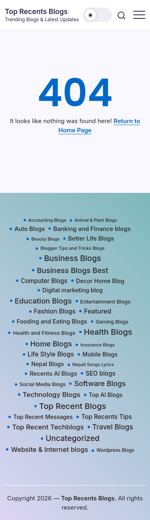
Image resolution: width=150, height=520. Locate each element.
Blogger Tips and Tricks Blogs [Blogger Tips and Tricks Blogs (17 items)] (72, 248)
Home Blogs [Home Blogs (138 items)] (51, 344)
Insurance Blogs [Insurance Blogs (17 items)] (97, 345)
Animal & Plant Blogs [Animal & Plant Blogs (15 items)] (95, 220)
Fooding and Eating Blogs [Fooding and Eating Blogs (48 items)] (52, 321)
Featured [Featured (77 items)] (97, 311)
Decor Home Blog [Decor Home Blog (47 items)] (100, 280)
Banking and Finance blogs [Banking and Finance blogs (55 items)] (91, 229)
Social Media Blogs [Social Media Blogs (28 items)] (43, 384)
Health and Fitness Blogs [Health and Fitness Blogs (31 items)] (44, 333)
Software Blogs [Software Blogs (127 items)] (100, 383)
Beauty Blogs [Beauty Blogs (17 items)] (45, 239)
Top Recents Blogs (36, 11)
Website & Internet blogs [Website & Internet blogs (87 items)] (49, 449)
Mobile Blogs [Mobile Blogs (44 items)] (100, 354)
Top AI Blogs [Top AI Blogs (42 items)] (105, 394)
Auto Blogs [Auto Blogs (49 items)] (29, 229)
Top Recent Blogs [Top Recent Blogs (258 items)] (72, 406)
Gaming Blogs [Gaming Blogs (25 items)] (112, 322)
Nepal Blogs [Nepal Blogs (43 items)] (47, 363)
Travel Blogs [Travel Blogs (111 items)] (112, 427)
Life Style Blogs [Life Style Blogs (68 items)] (51, 354)
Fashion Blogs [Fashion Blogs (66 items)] (55, 311)
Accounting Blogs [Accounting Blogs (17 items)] (47, 220)
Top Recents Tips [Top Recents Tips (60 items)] (106, 417)
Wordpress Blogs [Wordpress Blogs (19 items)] (115, 450)
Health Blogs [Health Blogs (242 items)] (108, 332)
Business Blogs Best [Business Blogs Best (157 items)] (72, 270)
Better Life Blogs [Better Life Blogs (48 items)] (91, 238)
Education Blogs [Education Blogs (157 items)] (43, 300)
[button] (97, 15)
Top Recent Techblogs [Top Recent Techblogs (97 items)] (48, 427)
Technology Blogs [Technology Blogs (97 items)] (51, 395)
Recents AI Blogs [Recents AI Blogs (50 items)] (53, 373)
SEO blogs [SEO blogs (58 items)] (101, 373)
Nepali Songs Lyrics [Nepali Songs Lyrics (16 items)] (93, 364)
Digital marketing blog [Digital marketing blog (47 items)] (72, 290)
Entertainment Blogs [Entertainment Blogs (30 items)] (105, 301)
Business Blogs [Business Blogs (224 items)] (72, 258)
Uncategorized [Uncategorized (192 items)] (73, 438)
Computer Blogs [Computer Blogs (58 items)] (44, 281)
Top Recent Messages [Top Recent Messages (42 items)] (43, 416)
